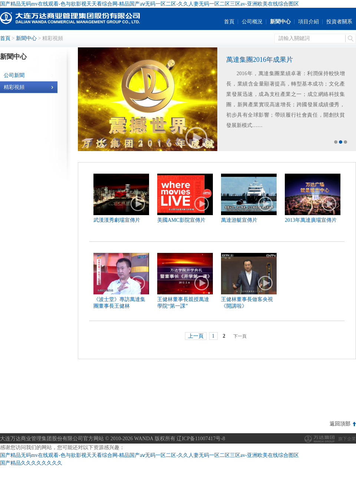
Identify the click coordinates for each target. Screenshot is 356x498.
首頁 (229, 21)
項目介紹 (308, 21)
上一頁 (196, 336)
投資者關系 (339, 21)
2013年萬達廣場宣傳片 (311, 220)
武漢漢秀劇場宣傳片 (116, 220)
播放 (196, 138)
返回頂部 (340, 424)
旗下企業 (347, 438)
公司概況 (252, 21)
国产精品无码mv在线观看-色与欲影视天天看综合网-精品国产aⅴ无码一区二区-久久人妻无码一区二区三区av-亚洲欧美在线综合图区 (149, 4)
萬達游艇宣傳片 (239, 220)
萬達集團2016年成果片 (259, 59)
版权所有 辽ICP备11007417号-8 (190, 438)
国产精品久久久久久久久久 (31, 463)
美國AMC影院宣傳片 (181, 220)
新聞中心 (280, 21)
